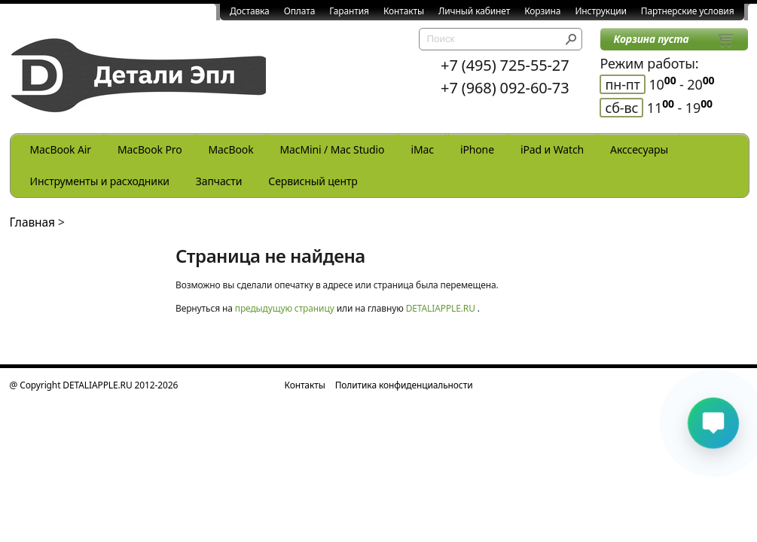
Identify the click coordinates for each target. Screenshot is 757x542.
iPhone (477, 149)
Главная (33, 222)
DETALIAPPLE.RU (440, 308)
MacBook (231, 149)
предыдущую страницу (284, 308)
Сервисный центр (312, 181)
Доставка (250, 11)
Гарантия (349, 11)
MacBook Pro (150, 149)
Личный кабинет (474, 11)
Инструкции (600, 11)
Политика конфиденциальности (404, 385)
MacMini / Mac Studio (332, 149)
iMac (422, 149)
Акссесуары (639, 149)
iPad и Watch (552, 149)
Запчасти (219, 181)
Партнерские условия (687, 11)
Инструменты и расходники (99, 181)
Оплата (300, 11)
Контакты (403, 11)
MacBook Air (60, 149)
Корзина (542, 11)
